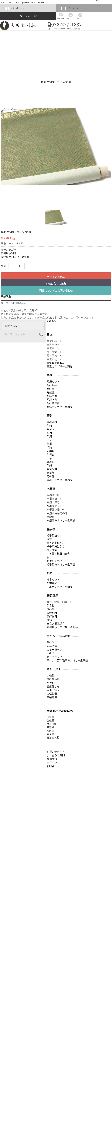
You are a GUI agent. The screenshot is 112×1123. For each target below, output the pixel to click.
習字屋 (50, 716)
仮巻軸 (25, 256)
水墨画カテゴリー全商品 (61, 520)
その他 (50, 476)
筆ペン (50, 642)
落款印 (50, 516)
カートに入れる (56, 276)
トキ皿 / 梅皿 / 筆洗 (58, 553)
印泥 (49, 436)
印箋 (49, 447)
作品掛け (52, 609)
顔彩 (49, 539)
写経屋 (50, 730)
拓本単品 (52, 583)
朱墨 (49, 443)
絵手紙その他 (54, 560)
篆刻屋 (50, 727)
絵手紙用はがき (56, 546)
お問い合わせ (69, 8)
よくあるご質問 (28, 16)
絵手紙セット (54, 535)
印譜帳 (50, 451)
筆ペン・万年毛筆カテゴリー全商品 (67, 660)
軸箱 (49, 619)
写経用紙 (52, 385)
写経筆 (50, 388)
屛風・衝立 (53, 690)
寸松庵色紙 (53, 679)
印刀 (49, 432)
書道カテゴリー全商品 (60, 366)
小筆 (49, 458)
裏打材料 (52, 616)
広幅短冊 (52, 693)
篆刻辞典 (52, 469)
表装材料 (52, 612)
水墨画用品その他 (57, 513)
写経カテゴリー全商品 (60, 406)
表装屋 (50, 734)
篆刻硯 (50, 461)
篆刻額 (50, 472)
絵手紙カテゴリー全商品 (61, 564)
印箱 (49, 425)
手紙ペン (52, 653)
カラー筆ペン (54, 649)
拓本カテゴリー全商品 (60, 586)
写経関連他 (53, 403)
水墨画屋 (51, 723)
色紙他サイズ (54, 686)
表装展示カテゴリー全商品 (62, 627)
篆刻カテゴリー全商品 (60, 480)
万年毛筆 (52, 645)
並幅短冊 (52, 697)
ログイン (52, 762)
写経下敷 (52, 399)
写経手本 (52, 395)
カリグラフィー (56, 656)
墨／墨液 (52, 550)
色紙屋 (50, 720)
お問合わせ (53, 766)
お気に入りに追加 (56, 283)
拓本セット (53, 579)
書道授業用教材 (56, 362)
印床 (49, 440)
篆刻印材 (52, 421)
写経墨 (50, 392)
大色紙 (50, 675)
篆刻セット (53, 429)
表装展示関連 (8, 253)
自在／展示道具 (56, 623)
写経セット (53, 381)
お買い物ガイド (14, 8)
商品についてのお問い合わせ (56, 290)
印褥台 (50, 454)
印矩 (49, 465)
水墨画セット (54, 506)
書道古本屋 (53, 737)
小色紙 (50, 682)
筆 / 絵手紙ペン (56, 542)
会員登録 (52, 758)
